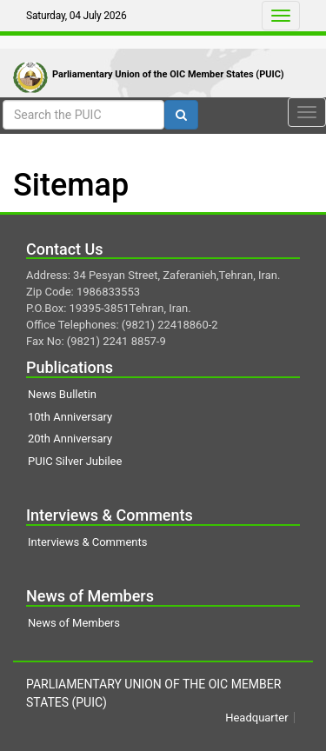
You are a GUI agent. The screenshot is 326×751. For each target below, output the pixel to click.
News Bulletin (62, 394)
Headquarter (256, 717)
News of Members (74, 622)
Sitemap (71, 185)
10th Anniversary (70, 416)
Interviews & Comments (87, 541)
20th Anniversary (70, 438)
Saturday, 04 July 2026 (76, 16)
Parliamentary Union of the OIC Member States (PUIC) (168, 74)
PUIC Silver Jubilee (75, 461)
